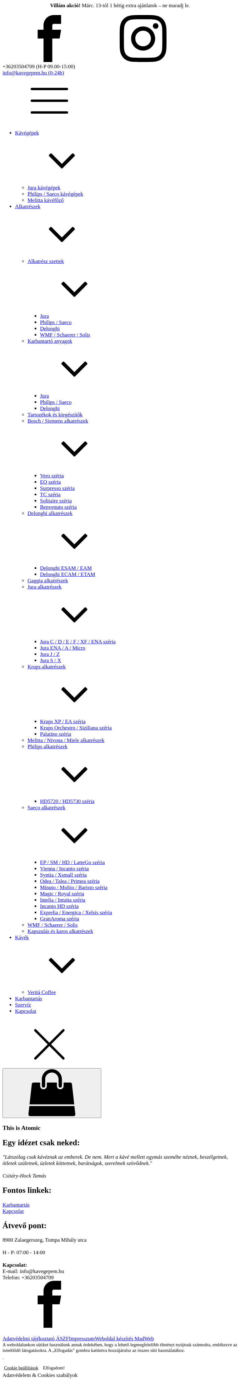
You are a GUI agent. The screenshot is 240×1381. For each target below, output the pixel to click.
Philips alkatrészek (133, 771)
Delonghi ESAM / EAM (66, 568)
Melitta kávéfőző (46, 200)
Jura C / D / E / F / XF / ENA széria (78, 642)
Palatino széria (55, 734)
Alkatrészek (126, 231)
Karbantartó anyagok (133, 365)
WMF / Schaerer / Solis (65, 335)
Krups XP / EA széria (63, 721)
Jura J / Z (50, 654)
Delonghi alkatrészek (133, 537)
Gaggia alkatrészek (48, 581)
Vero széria (52, 476)
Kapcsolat (25, 1011)
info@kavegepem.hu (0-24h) (33, 73)
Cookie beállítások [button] (21, 1367)
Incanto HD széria (59, 906)
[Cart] (51, 1093)
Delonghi (50, 329)
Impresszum (82, 1339)
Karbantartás (28, 999)
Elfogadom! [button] (54, 1367)
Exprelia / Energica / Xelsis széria (76, 912)
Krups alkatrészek (133, 691)
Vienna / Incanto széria (64, 869)
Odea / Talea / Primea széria (70, 881)
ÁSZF (62, 1339)
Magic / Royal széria (62, 894)
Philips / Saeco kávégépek (55, 194)
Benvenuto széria (58, 507)
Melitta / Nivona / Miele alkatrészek (66, 740)
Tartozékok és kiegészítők (55, 415)
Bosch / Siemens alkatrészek (133, 445)
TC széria (50, 494)
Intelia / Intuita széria (62, 900)
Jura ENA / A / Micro (62, 648)
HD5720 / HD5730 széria (67, 801)
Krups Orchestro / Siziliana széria (76, 728)
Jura (44, 316)
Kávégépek (126, 157)
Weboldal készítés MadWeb (124, 1339)
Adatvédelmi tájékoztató (29, 1339)
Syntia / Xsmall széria (63, 875)
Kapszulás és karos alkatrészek (60, 931)
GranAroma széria (59, 919)
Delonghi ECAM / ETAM (67, 574)
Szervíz (23, 1005)
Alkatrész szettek (133, 285)
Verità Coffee (42, 992)
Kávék (126, 962)
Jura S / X (50, 660)
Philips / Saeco (56, 322)
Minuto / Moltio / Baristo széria (74, 887)
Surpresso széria (57, 488)
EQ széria (50, 482)
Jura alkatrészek (133, 611)
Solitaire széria (56, 501)
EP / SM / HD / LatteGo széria (72, 862)
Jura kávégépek (44, 188)
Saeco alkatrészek (133, 832)
